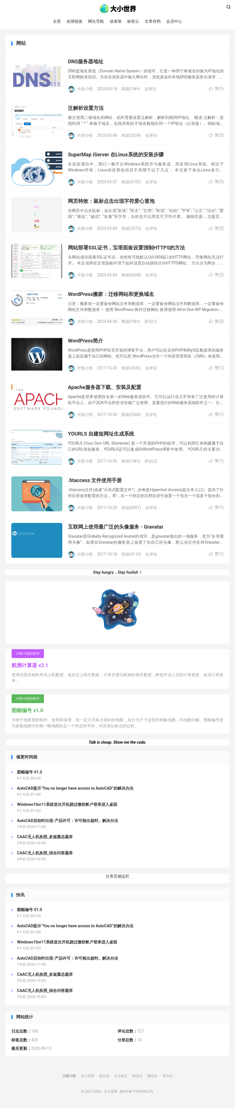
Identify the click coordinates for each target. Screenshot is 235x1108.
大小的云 (121, 1076)
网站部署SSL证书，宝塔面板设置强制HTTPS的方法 (126, 248)
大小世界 (117, 8)
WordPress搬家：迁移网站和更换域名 (111, 295)
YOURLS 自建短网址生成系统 (101, 434)
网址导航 (96, 21)
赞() (216, 89)
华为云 (168, 1076)
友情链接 (74, 21)
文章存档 (153, 21)
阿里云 (138, 1076)
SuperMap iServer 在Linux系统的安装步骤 (116, 155)
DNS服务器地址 (85, 62)
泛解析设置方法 (86, 109)
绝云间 (104, 1076)
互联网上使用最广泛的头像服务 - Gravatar (115, 527)
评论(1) (150, 321)
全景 (57, 21)
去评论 (150, 89)
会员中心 (174, 21)
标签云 (133, 21)
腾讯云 (153, 1076)
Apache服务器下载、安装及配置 (104, 388)
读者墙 (115, 21)
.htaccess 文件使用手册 (95, 481)
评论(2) (150, 461)
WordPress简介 (85, 341)
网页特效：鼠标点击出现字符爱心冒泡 (111, 202)
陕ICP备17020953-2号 (136, 1092)
